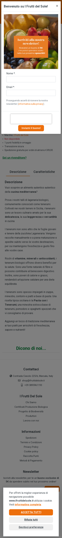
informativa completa (28, 504)
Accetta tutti (31, 512)
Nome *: (10, 73)
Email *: (10, 87)
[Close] (57, 5)
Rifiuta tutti (31, 519)
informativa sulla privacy (31, 104)
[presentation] (31, 119)
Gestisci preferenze (31, 527)
